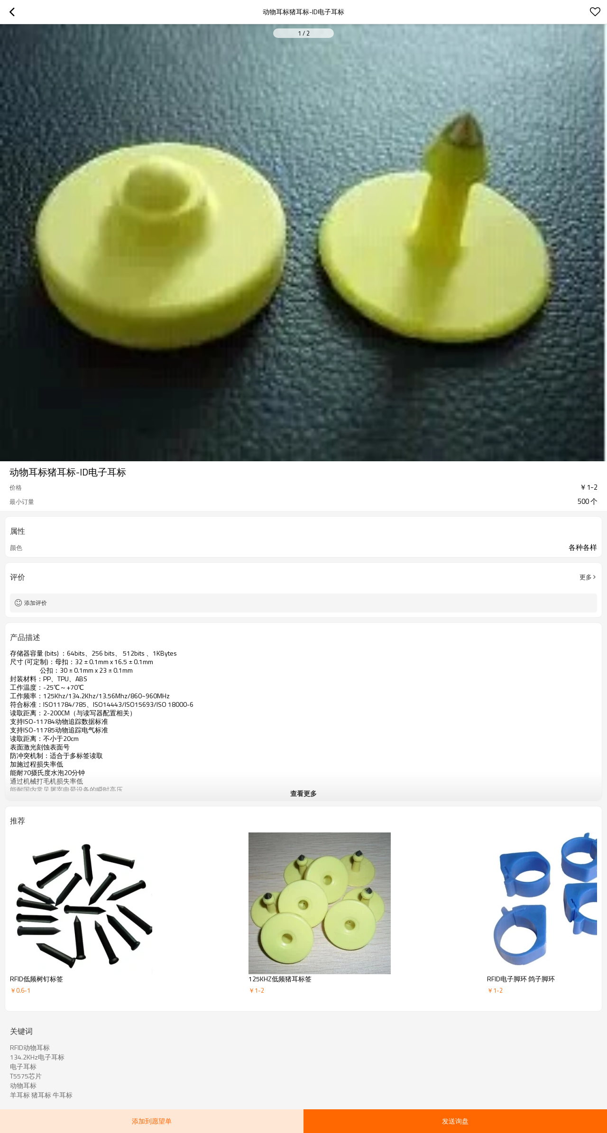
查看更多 (303, 793)
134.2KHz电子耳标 (37, 1057)
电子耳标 (23, 1066)
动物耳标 (23, 1085)
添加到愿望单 (152, 1121)
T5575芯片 (26, 1076)
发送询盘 (455, 1121)
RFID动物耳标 (30, 1047)
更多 (585, 577)
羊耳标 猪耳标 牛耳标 (41, 1095)
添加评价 (35, 602)
